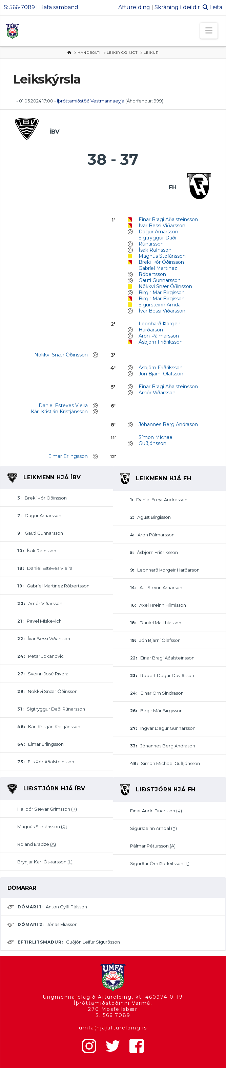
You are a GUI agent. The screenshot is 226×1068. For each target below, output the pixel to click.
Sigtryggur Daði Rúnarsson (157, 241)
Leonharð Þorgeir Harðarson (159, 327)
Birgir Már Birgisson (162, 292)
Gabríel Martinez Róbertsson (158, 271)
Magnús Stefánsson (162, 256)
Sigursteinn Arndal (160, 305)
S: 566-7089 (19, 7)
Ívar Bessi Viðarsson (162, 226)
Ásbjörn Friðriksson (161, 342)
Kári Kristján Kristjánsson (59, 412)
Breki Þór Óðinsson (161, 262)
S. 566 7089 (113, 1015)
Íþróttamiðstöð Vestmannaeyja (90, 100)
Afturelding (134, 7)
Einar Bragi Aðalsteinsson (168, 219)
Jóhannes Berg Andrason (168, 424)
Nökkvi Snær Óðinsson (165, 286)
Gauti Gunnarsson (160, 280)
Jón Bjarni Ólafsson (161, 374)
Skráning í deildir (177, 7)
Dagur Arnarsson (158, 232)
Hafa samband (58, 7)
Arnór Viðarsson (157, 393)
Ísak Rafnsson (155, 250)
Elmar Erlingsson (68, 456)
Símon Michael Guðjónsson (156, 440)
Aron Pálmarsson (159, 336)
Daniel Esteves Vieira (63, 405)
